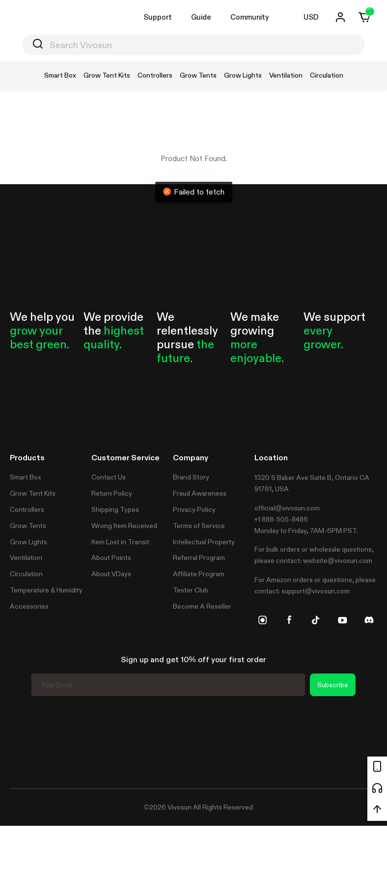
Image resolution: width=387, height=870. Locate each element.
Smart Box (25, 477)
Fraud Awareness (199, 493)
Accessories (29, 606)
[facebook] (289, 620)
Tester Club (190, 590)
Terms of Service (199, 526)
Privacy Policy (194, 509)
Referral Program (199, 557)
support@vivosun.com (315, 591)
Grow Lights (28, 542)
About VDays (111, 574)
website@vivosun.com (337, 560)
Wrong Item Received (124, 526)
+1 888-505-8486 (281, 519)
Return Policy (111, 493)
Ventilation (26, 557)
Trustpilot (24, 741)
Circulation (26, 574)
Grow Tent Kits (32, 493)
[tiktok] (315, 620)
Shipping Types (115, 509)
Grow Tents (28, 526)
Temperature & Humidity (46, 590)
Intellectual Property (204, 542)
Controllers (27, 509)
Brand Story (191, 477)
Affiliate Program (198, 574)
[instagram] (262, 620)
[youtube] (342, 620)
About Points (111, 557)
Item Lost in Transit (120, 542)
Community (249, 17)
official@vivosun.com (287, 508)
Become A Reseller (202, 606)
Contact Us (108, 477)
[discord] (368, 620)
